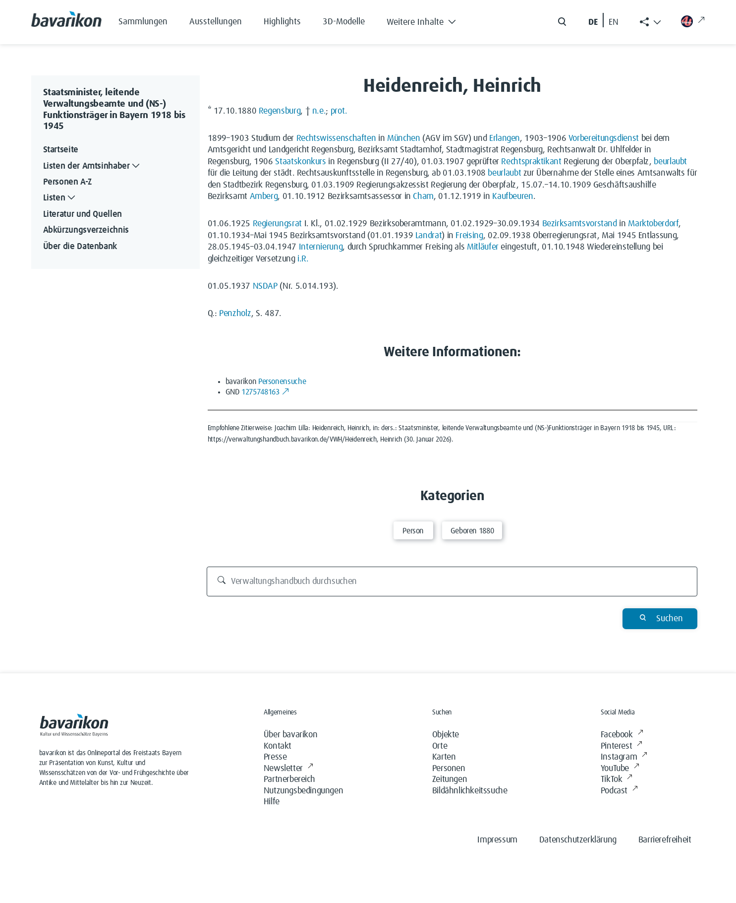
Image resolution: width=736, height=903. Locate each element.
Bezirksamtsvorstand (579, 223)
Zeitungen (449, 779)
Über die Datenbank (80, 246)
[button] (429, 20)
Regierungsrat (277, 223)
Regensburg (279, 111)
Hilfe (272, 801)
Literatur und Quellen (82, 214)
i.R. (303, 259)
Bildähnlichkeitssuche (470, 790)
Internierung (321, 247)
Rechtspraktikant (531, 161)
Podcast (619, 791)
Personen (448, 768)
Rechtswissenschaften (336, 138)
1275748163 (265, 392)
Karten (444, 757)
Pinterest (621, 746)
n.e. (319, 111)
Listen (60, 198)
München (403, 138)
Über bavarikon (290, 734)
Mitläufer (483, 247)
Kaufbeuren (512, 196)
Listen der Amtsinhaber (92, 166)
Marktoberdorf (653, 223)
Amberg (264, 196)
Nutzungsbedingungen (303, 790)
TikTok (616, 779)
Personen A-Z (67, 182)
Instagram (624, 757)
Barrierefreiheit (664, 840)
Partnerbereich (289, 779)
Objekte (445, 734)
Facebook (622, 735)
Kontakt (277, 746)
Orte (439, 746)
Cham (423, 196)
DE (593, 22)
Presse (275, 757)
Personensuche (282, 382)
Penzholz (235, 313)
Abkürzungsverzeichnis (86, 230)
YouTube (620, 768)
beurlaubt (670, 161)
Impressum (497, 840)
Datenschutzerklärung (578, 840)
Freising (469, 235)
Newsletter (288, 768)
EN (614, 22)
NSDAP (265, 286)
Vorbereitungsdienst (603, 138)
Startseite (60, 149)
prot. (339, 111)
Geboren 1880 (472, 531)
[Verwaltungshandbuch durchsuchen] (452, 581)
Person (413, 531)
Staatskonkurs (300, 161)
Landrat (428, 235)
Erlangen (504, 138)
